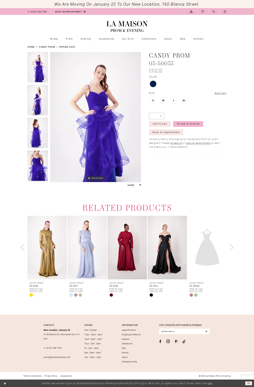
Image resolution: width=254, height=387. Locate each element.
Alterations (127, 343)
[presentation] (47, 247)
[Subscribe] (206, 331)
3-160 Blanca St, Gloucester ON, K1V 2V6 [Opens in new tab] (62, 334)
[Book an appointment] (70, 11)
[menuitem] (37, 11)
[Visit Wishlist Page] (202, 11)
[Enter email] (184, 331)
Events (125, 352)
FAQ (124, 348)
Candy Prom (47, 46)
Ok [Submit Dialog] (248, 383)
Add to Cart (160, 124)
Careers (126, 339)
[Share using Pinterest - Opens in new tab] (140, 185)
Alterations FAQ (129, 361)
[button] (191, 11)
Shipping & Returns (131, 334)
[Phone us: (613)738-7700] (37, 11)
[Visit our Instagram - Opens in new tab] (168, 341)
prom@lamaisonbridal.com (57, 357)
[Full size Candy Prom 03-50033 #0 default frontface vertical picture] (95, 117)
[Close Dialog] (5, 383)
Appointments (129, 329)
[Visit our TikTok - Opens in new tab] (183, 341)
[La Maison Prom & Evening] (127, 26)
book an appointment (198, 143)
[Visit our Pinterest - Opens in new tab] (176, 342)
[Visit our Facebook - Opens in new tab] (160, 341)
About (125, 357)
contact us (176, 143)
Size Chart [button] (220, 93)
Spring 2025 (67, 46)
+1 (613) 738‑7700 (53, 347)
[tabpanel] (38, 68)
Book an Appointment (166, 132)
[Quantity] (157, 116)
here (210, 383)
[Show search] (213, 11)
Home (31, 46)
